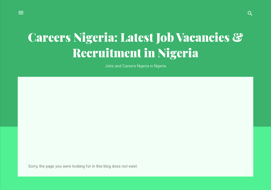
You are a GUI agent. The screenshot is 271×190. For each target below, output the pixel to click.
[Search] (250, 14)
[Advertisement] (135, 124)
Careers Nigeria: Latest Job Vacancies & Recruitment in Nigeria (135, 44)
